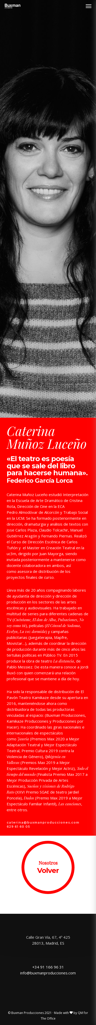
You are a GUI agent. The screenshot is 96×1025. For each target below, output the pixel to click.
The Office (48, 1018)
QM (80, 1013)
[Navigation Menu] (88, 6)
